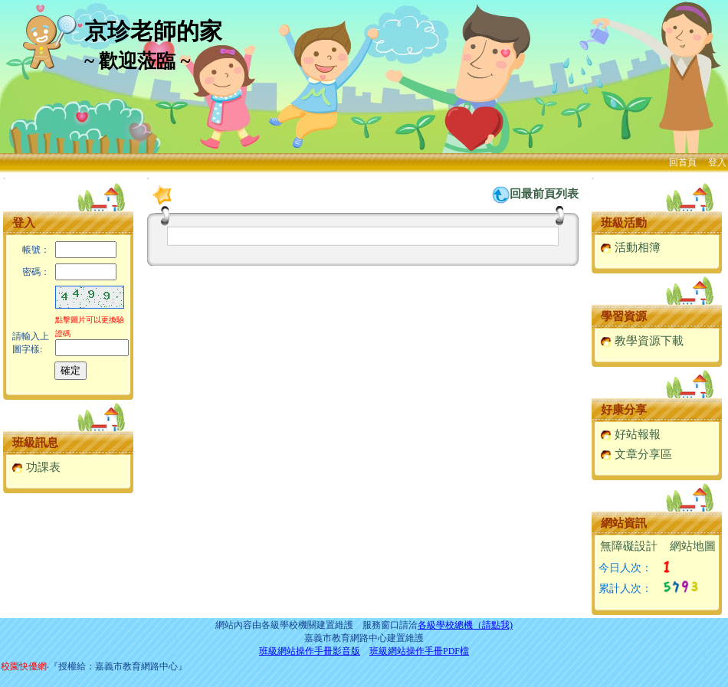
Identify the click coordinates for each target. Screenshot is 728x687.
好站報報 (630, 434)
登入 (717, 162)
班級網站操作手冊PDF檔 (419, 651)
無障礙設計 (628, 546)
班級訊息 (35, 443)
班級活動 (624, 223)
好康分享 (624, 410)
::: (4, 178)
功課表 (36, 467)
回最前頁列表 (544, 194)
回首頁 (683, 162)
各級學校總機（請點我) (465, 625)
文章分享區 (636, 454)
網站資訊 (624, 523)
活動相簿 (630, 247)
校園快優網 (24, 666)
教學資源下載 (642, 341)
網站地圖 (693, 546)
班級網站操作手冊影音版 (309, 651)
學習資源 (624, 316)
